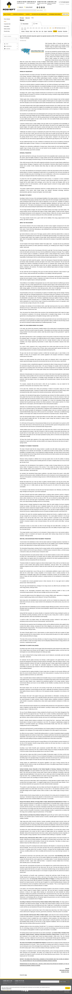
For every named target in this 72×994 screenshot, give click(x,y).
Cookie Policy (66, 992)
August (45, 31)
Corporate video (7, 23)
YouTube (39, 7)
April (34, 31)
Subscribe (61, 990)
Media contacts (7, 28)
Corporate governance (18, 14)
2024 (25, 29)
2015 (33, 27)
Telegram (42, 7)
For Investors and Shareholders (39, 14)
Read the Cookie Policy (6, 988)
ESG (26, 975)
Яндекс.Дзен (44, 7)
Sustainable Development (55, 14)
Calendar (8, 48)
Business (28, 14)
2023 (22, 29)
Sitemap (67, 4)
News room (65, 14)
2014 (31, 27)
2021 (50, 27)
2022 (53, 27)
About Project (66, 990)
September (50, 31)
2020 (48, 27)
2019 (45, 27)
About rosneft (7, 14)
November (60, 31)
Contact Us (21, 7)
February (27, 31)
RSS (7, 43)
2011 (22, 27)
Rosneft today (7, 31)
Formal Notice (49, 990)
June (40, 31)
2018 (42, 27)
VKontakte (22, 991)
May (37, 31)
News (5, 21)
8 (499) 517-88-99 (21, 1)
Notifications (8, 46)
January (23, 31)
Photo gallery (6, 26)
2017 (39, 27)
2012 (25, 27)
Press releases (7, 19)
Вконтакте (37, 7)
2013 (28, 27)
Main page (22, 17)
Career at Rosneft (29, 7)
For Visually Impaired (65, 2)
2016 (36, 27)
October (55, 31)
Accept (67, 988)
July (42, 31)
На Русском (61, 4)
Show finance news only (60, 27)
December (65, 31)
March (31, 31)
